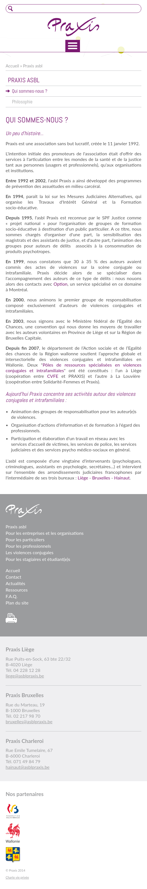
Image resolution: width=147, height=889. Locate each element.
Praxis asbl (33, 65)
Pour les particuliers (25, 539)
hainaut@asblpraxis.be (28, 767)
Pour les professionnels (28, 546)
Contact (13, 576)
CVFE (52, 376)
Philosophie (22, 102)
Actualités (15, 583)
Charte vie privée (17, 877)
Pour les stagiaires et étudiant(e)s (38, 559)
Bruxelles (101, 477)
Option (60, 284)
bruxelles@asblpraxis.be (29, 721)
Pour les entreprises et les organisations (45, 533)
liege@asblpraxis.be (25, 675)
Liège (83, 477)
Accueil (12, 65)
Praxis (73, 26)
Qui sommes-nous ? (29, 91)
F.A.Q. (11, 596)
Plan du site (17, 602)
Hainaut (122, 477)
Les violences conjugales (30, 552)
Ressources (17, 589)
